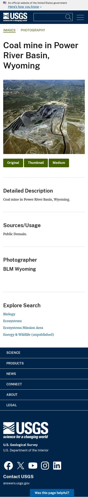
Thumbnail (36, 163)
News (11, 374)
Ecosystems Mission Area (23, 328)
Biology (9, 314)
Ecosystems (12, 321)
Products (15, 363)
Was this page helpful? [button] (52, 493)
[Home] (15, 20)
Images (9, 30)
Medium (59, 163)
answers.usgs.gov (16, 483)
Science (13, 353)
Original (13, 163)
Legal (11, 405)
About (12, 395)
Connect (14, 384)
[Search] (69, 17)
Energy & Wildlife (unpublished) (28, 335)
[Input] (53, 17)
